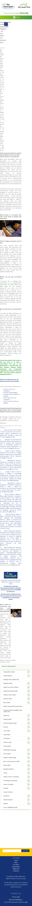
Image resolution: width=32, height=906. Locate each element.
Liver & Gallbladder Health (10, 807)
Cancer (16, 773)
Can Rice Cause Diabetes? (10, 392)
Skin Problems (16, 753)
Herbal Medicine (16, 675)
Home (16, 860)
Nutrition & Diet (16, 742)
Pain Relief (16, 796)
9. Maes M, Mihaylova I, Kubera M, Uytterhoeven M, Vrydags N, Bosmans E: (10, 532)
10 (11, 271)
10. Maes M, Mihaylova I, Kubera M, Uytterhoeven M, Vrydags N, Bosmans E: (10, 549)
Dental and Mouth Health (16, 723)
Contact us (16, 870)
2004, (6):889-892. (9, 480)
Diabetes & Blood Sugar (16, 757)
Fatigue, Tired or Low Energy (16, 776)
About (16, 862)
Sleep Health (6, 734)
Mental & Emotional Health (16, 691)
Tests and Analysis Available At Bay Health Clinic (12, 710)
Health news (16, 868)
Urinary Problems (8, 792)
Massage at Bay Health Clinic (11, 679)
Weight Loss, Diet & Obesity (16, 687)
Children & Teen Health (16, 694)
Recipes (16, 803)
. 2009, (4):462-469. (10, 543)
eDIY (26, 902)
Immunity (16, 788)
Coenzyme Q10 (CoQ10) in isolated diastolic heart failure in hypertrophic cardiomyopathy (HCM (10, 454)
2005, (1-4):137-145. (9, 469)
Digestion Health (16, 683)
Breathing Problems (16, 769)
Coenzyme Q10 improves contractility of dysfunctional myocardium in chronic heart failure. (10, 465)
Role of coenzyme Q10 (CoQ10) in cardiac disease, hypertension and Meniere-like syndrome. (10, 433)
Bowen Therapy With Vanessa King (12, 706)
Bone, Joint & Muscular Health (16, 761)
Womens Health (16, 698)
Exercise (16, 727)
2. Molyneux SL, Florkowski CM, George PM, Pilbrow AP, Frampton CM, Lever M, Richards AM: (10, 441)
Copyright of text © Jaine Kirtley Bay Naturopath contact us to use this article (11, 582)
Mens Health (16, 702)
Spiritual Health (16, 719)
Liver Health (16, 730)
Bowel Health (16, 765)
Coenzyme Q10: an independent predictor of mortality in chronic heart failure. (10, 444)
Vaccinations (16, 738)
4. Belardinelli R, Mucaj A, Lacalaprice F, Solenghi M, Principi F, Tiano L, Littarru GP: (10, 462)
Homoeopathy (7, 746)
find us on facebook (16, 899)
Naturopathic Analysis (16, 671)
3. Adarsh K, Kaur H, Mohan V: (10, 451)
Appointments (16, 866)
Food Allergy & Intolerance (16, 780)
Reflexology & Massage (16, 750)
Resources (16, 715)
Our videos (16, 864)
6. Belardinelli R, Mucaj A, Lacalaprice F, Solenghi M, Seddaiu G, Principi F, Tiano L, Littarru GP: (10, 484)
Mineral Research (16, 799)
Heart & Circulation (16, 784)
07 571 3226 (16, 897)
